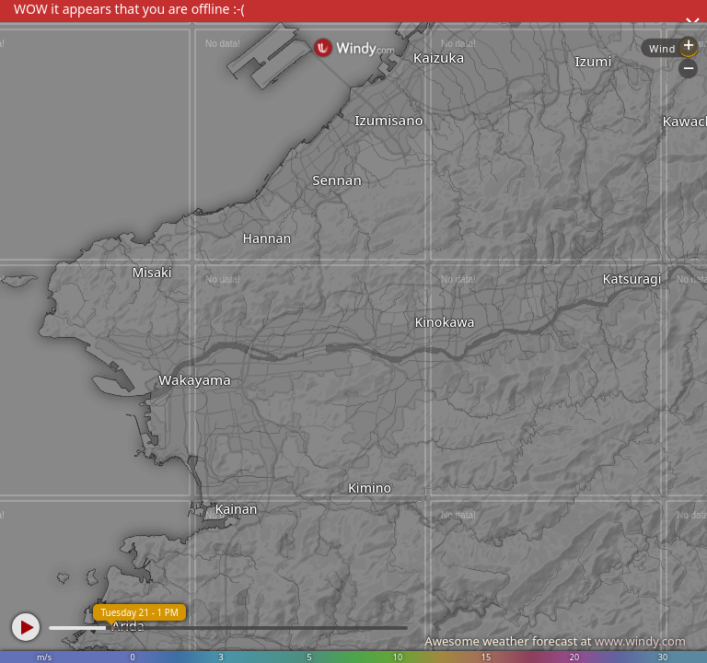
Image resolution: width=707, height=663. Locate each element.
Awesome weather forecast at (555, 641)
